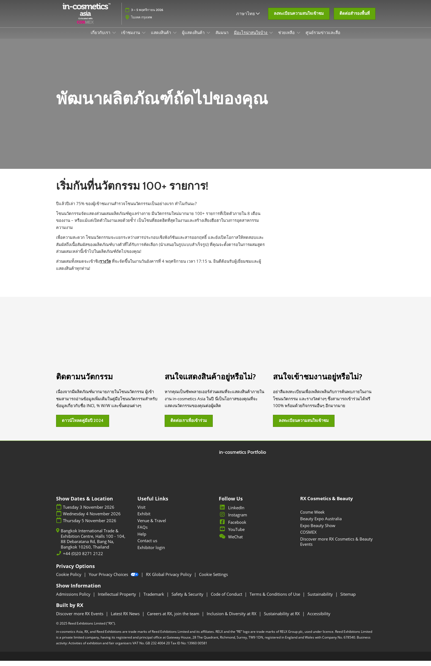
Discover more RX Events (80, 619)
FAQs (142, 532)
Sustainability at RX (282, 619)
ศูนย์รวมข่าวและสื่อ (323, 37)
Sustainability (321, 599)
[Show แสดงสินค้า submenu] (174, 38)
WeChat (231, 542)
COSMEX (308, 537)
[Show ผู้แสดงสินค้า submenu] (208, 38)
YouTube (232, 534)
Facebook (232, 527)
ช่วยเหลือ (286, 37)
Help (141, 539)
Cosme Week (312, 517)
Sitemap (348, 599)
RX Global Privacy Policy (169, 579)
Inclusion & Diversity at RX (232, 619)
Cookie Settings (213, 579)
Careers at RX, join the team (173, 619)
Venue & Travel (151, 525)
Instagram (233, 520)
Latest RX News (126, 619)
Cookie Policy (69, 579)
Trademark (154, 599)
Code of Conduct (227, 599)
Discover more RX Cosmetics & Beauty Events (336, 546)
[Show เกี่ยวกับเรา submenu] (114, 38)
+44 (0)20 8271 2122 (83, 558)
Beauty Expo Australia (321, 524)
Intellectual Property (117, 599)
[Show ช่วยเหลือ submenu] (298, 38)
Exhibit (143, 519)
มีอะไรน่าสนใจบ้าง (251, 37)
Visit (141, 512)
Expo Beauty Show (317, 530)
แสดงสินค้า (161, 37)
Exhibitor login (151, 552)
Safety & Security (188, 599)
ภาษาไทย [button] (248, 16)
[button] (299, 16)
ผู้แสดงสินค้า (193, 37)
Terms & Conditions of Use (275, 599)
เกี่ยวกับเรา (101, 37)
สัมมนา (222, 37)
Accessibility (318, 619)
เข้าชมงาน (131, 37)
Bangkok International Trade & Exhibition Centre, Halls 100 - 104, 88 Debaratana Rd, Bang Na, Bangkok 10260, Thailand (93, 544)
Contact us (147, 546)
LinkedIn (231, 513)
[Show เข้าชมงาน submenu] (143, 38)
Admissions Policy (74, 599)
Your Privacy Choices (114, 579)
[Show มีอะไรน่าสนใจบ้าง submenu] (271, 38)
